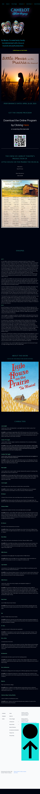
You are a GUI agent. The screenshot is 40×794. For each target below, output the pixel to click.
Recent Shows (29, 3)
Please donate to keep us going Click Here (20, 772)
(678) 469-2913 (34, 722)
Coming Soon (21, 3)
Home (3, 3)
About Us (7, 3)
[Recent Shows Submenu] (32, 4)
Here (26, 125)
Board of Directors (12, 727)
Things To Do (11, 732)
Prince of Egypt (14, 3)
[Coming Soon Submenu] (25, 4)
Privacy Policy (11, 735)
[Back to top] (30, 742)
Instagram (4, 716)
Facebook (3, 713)
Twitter (3, 718)
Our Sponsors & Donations (14, 730)
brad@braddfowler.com (26, 722)
